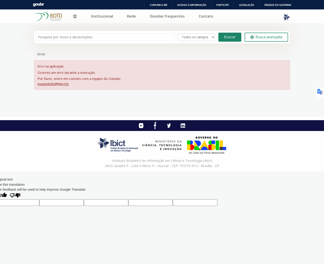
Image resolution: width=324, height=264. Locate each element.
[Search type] (196, 37)
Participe (222, 5)
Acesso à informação (191, 5)
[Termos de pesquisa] (105, 37)
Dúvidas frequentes (167, 16)
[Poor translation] (15, 196)
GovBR (38, 4)
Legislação (246, 5)
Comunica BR (158, 5)
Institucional (102, 16)
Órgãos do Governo (277, 5)
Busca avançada (266, 36)
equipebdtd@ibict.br (53, 83)
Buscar (230, 36)
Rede (131, 16)
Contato (206, 16)
